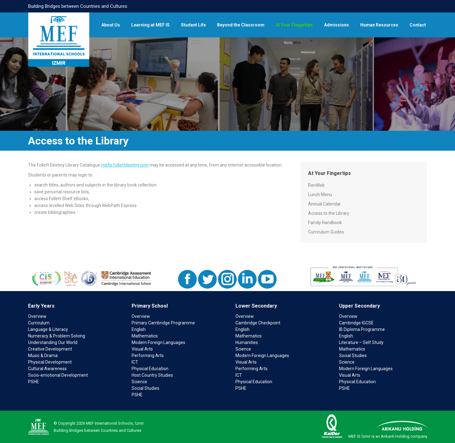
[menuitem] (110, 25)
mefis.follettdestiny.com (125, 165)
